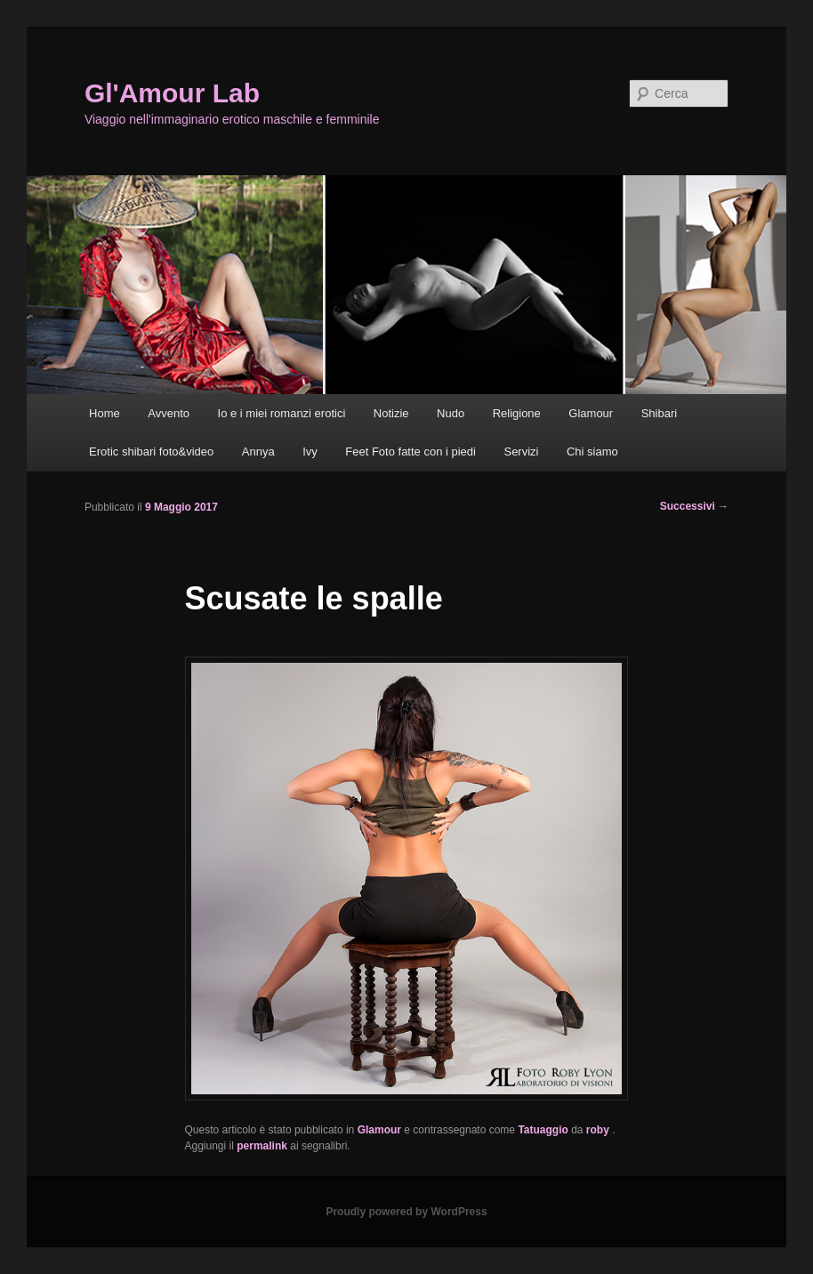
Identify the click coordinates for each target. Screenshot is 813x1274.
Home (104, 413)
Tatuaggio (542, 1130)
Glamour (590, 413)
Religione (517, 413)
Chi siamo (592, 451)
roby (599, 1130)
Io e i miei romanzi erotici (282, 413)
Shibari (659, 413)
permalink (262, 1146)
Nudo (450, 413)
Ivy (310, 451)
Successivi (694, 506)
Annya (258, 451)
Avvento (168, 413)
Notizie (391, 413)
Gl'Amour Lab (172, 93)
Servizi (520, 451)
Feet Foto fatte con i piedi (410, 451)
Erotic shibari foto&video (151, 451)
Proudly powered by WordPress (406, 1211)
